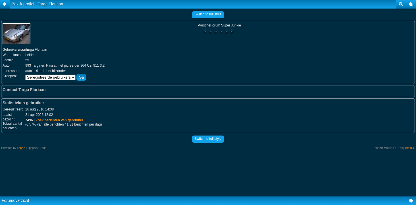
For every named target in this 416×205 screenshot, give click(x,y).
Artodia (409, 147)
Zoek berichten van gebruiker (59, 120)
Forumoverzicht (15, 200)
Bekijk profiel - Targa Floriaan (37, 4)
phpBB (21, 147)
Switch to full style (207, 14)
